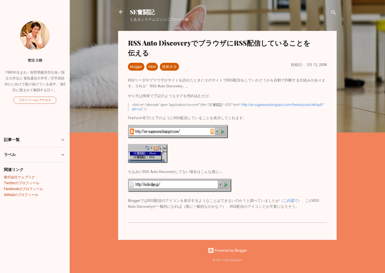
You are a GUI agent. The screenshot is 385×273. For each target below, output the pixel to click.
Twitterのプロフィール (21, 183)
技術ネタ (169, 67)
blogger (136, 67)
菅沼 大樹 (35, 60)
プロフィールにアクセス (35, 100)
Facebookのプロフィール (23, 189)
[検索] (334, 13)
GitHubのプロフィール (21, 195)
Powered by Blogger (227, 250)
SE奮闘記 (142, 12)
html (152, 67)
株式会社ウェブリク (19, 177)
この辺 (288, 200)
